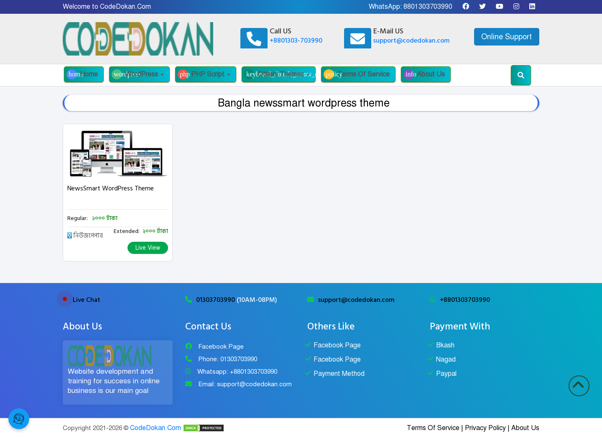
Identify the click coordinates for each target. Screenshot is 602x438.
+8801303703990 (465, 299)
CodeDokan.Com (155, 428)
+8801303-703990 (296, 40)
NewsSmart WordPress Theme (110, 188)
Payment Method (339, 374)
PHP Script (204, 74)
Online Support (506, 36)
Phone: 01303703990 (227, 359)
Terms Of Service (357, 74)
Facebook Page (221, 346)
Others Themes (280, 74)
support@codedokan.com (411, 40)
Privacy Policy (485, 428)
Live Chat (86, 299)
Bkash (445, 345)
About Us (424, 74)
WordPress (138, 74)
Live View (147, 247)
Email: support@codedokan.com (245, 384)
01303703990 (216, 299)
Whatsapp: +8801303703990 (237, 371)
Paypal (446, 374)
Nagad (446, 359)
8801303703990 (427, 7)
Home (82, 74)
